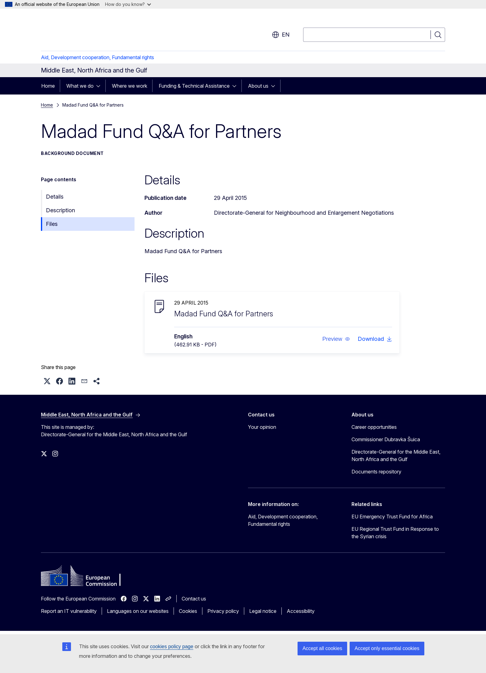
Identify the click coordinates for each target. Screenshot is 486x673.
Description (60, 210)
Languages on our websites (138, 611)
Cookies (188, 611)
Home (48, 86)
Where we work (129, 86)
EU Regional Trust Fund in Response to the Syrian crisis (395, 532)
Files (52, 224)
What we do (80, 86)
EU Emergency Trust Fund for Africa (392, 516)
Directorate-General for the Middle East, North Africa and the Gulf (395, 455)
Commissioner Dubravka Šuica (385, 439)
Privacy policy (223, 611)
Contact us (194, 599)
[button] (336, 339)
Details (55, 196)
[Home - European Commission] (91, 31)
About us (258, 86)
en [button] (280, 34)
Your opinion (262, 427)
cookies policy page (171, 646)
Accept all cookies (322, 648)
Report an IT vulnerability (69, 611)
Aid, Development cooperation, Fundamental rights (97, 57)
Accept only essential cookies (387, 648)
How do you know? (128, 4)
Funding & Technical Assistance (194, 86)
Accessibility (301, 611)
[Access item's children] (100, 86)
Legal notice (262, 611)
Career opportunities (374, 427)
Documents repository (376, 471)
